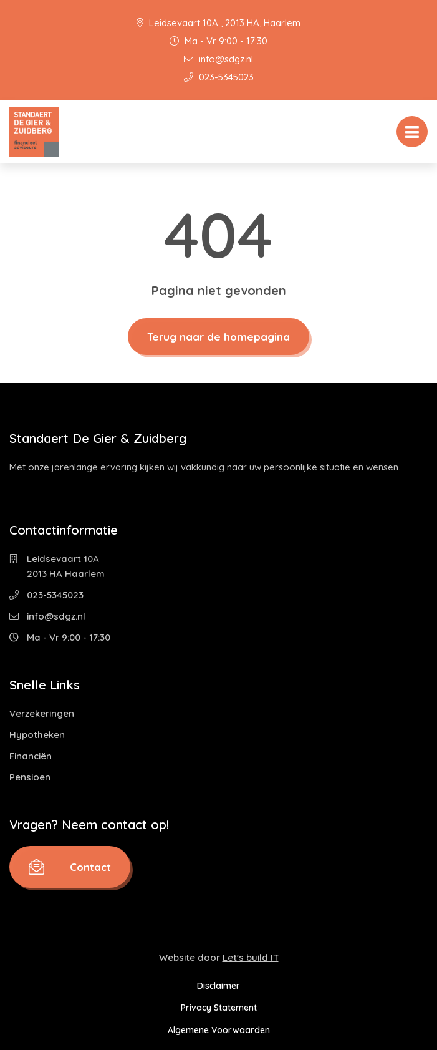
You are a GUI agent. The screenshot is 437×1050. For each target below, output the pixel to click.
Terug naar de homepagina (218, 336)
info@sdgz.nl (218, 59)
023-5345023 (219, 77)
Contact (70, 867)
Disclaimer (218, 985)
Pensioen (29, 777)
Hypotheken (37, 735)
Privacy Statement (219, 1007)
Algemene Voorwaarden (219, 1030)
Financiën (30, 756)
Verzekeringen (41, 713)
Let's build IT (251, 957)
